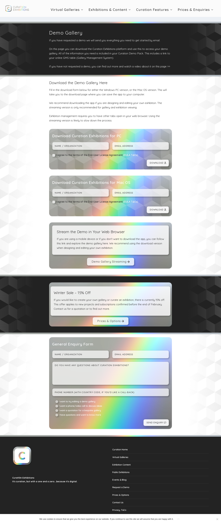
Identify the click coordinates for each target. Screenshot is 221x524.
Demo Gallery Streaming (109, 255)
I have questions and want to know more (78, 408)
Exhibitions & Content (108, 8)
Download (156, 156)
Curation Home (120, 443)
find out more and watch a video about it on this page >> (136, 60)
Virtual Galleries (65, 8)
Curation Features (152, 8)
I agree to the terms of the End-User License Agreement (95, 148)
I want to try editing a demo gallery (75, 395)
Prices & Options (109, 314)
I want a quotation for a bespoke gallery (78, 404)
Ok (178, 519)
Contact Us (117, 496)
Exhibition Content (121, 458)
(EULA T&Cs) (130, 148)
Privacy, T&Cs (119, 503)
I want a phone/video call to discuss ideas (78, 399)
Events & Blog (119, 473)
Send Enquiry (155, 416)
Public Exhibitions (121, 465)
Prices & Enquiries (194, 8)
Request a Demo (120, 480)
